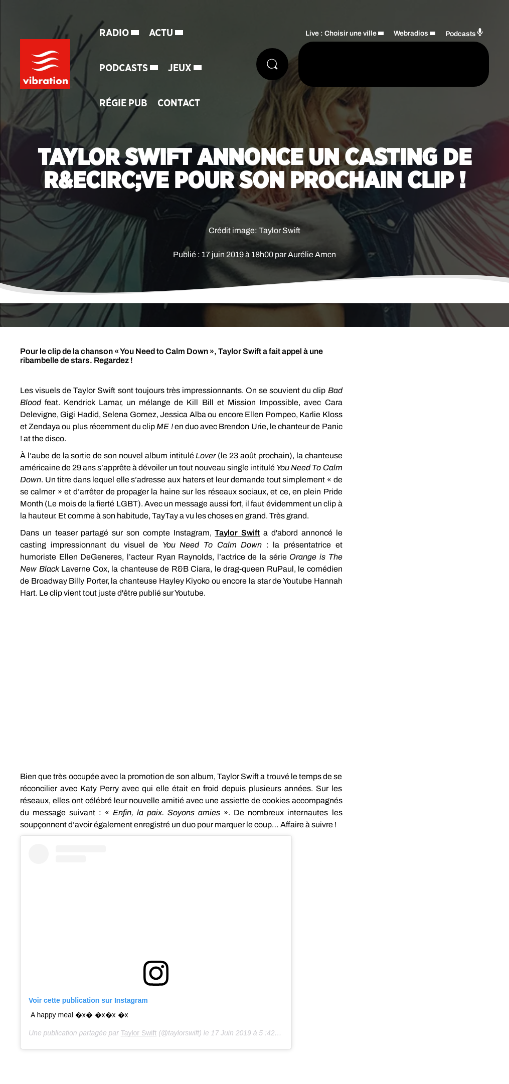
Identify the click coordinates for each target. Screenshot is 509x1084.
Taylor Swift (237, 532)
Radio (114, 33)
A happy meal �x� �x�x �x (79, 1015)
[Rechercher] (272, 64)
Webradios (411, 33)
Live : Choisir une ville (341, 33)
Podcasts (123, 68)
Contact (178, 103)
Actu (161, 33)
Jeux (180, 68)
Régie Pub (123, 103)
